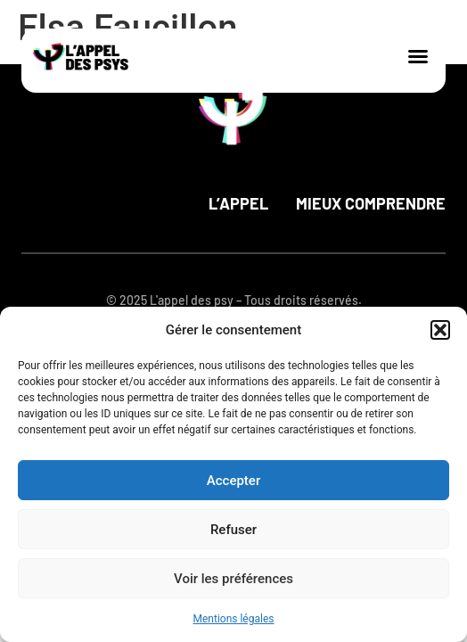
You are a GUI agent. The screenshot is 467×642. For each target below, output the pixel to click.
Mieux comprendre (371, 203)
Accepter (233, 481)
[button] (440, 330)
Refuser (233, 530)
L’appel (238, 203)
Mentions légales (233, 619)
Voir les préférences (233, 579)
